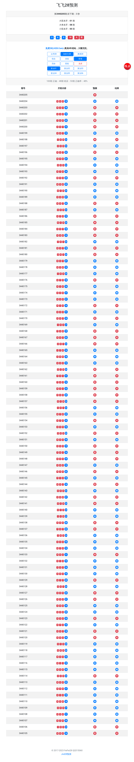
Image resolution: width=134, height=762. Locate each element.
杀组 (67, 59)
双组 (67, 64)
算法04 (54, 73)
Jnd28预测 (66, 754)
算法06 (80, 73)
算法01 (54, 68)
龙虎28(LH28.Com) (54, 48)
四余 (53, 64)
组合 (53, 59)
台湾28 (54, 54)
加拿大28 (67, 54)
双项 (80, 59)
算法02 (67, 68)
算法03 (80, 68)
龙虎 (80, 64)
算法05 (67, 73)
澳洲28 (80, 54)
